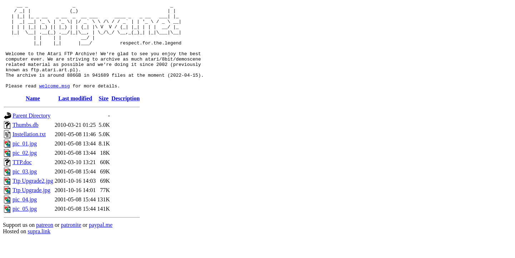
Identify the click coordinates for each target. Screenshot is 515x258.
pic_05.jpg (25, 226)
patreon (44, 242)
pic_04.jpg (25, 217)
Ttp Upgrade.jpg (31, 207)
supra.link (39, 248)
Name (33, 116)
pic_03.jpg (25, 189)
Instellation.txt (29, 151)
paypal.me (100, 242)
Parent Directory (31, 133)
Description (125, 116)
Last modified (75, 116)
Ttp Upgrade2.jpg (33, 198)
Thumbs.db (25, 142)
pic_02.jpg (25, 170)
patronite (71, 242)
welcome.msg (54, 103)
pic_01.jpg (25, 161)
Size (104, 116)
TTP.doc (22, 179)
